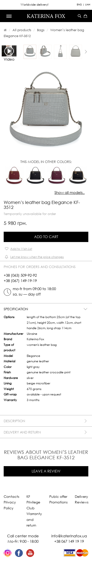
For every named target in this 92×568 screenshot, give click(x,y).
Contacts (11, 496)
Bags (40, 30)
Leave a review (46, 471)
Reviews (81, 502)
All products (22, 30)
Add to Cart (46, 236)
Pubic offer (58, 496)
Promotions (58, 502)
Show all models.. (69, 192)
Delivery (81, 496)
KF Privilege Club (33, 502)
